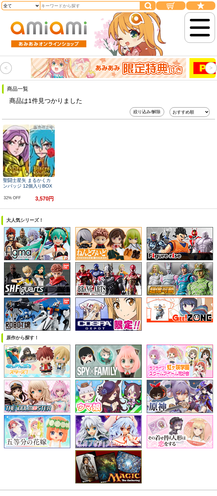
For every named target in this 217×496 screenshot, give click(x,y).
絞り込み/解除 (147, 111)
